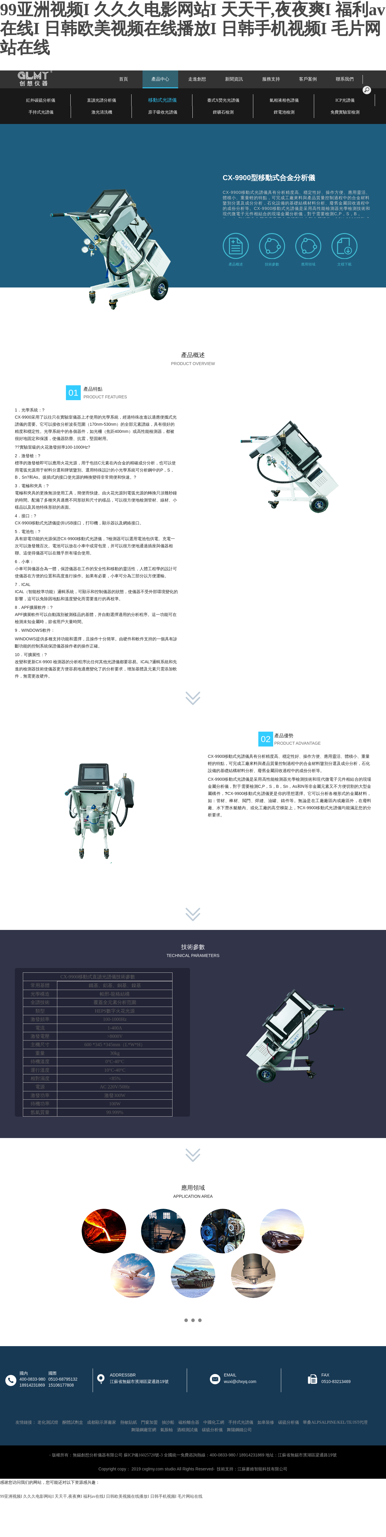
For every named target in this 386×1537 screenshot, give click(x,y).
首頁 (123, 79)
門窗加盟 (149, 1422)
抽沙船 (168, 1422)
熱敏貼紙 (128, 1422)
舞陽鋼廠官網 (143, 1430)
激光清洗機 (101, 112)
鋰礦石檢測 (223, 112)
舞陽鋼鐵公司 (239, 1430)
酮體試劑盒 (72, 1422)
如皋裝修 (265, 1422)
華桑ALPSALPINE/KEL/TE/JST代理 (335, 1422)
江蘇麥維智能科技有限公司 (262, 1469)
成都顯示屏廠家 (101, 1422)
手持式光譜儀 (41, 112)
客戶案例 (308, 79)
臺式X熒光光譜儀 (223, 100)
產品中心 (160, 79)
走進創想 (197, 79)
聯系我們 (345, 79)
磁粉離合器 (188, 1422)
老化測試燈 (47, 1422)
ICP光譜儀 (345, 100)
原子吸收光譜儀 (162, 112)
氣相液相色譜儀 (284, 100)
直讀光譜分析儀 (101, 100)
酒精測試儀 (187, 1430)
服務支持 (271, 79)
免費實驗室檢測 (345, 112)
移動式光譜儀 (162, 100)
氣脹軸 (166, 1430)
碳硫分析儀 (288, 1422)
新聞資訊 (234, 79)
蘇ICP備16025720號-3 (143, 1455)
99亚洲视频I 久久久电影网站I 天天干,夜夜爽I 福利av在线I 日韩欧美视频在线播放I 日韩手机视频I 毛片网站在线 (192, 28)
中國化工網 (213, 1422)
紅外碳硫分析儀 (40, 100)
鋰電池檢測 (284, 112)
